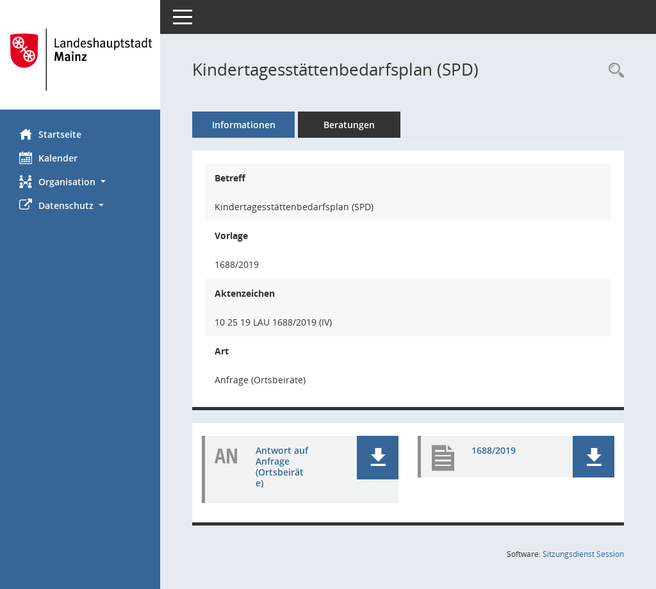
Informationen (243, 125)
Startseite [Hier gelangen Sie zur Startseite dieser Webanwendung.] (50, 134)
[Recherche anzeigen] (613, 70)
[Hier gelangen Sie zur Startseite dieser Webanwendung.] (80, 59)
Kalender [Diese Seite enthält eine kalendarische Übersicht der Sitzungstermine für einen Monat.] (48, 157)
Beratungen (349, 125)
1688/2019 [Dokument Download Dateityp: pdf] (494, 450)
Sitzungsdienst (583, 554)
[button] (80, 182)
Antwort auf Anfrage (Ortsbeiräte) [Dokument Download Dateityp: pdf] (282, 466)
